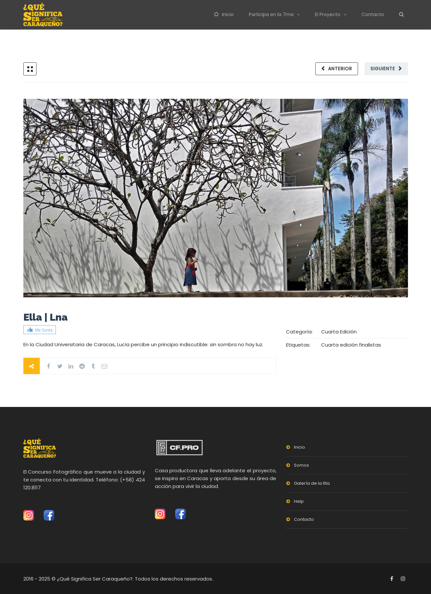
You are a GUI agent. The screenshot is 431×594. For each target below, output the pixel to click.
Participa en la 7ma (271, 14)
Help (299, 501)
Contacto (373, 14)
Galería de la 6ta (312, 483)
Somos (301, 465)
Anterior (340, 68)
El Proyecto (327, 14)
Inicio (224, 14)
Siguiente (383, 68)
